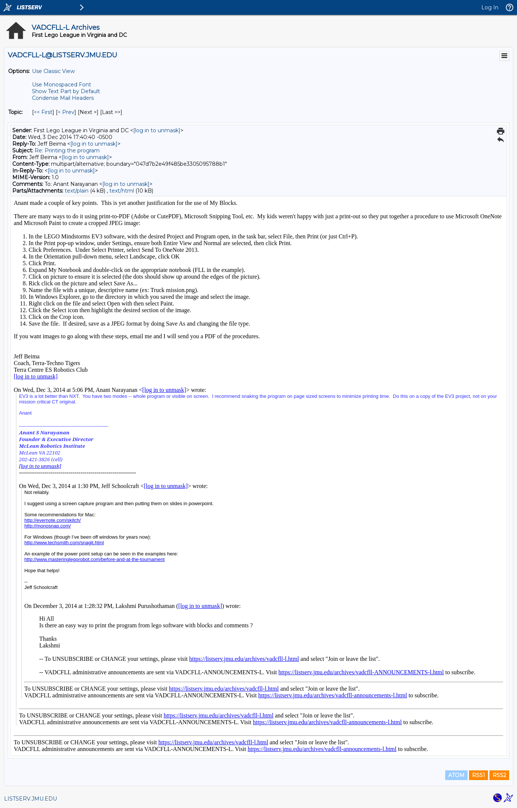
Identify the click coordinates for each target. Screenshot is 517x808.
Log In (489, 7)
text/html (121, 190)
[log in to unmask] (156, 130)
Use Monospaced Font (61, 84)
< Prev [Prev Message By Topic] (66, 112)
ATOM (456, 775)
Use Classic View (53, 71)
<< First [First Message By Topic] (43, 112)
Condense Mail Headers (63, 98)
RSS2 (499, 775)
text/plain (77, 190)
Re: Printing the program (67, 150)
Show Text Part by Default (66, 91)
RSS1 (478, 775)
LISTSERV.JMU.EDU (30, 798)
